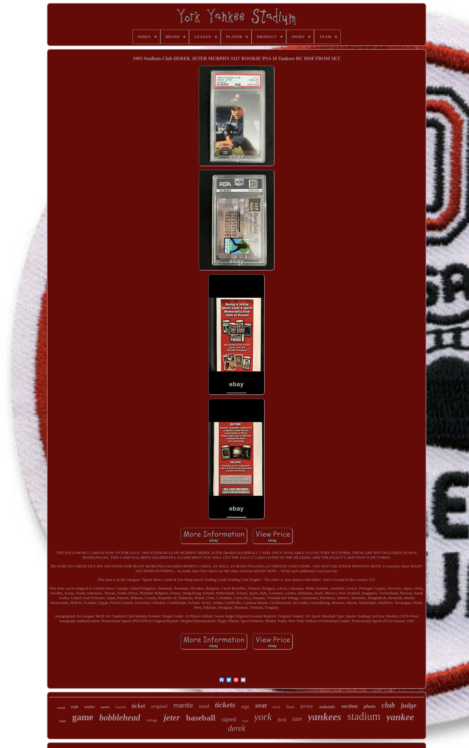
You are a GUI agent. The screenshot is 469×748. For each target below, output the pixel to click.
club (388, 705)
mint (245, 721)
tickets (225, 704)
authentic (327, 707)
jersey (306, 706)
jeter (172, 717)
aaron (105, 707)
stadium (363, 716)
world (61, 707)
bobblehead (119, 717)
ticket (138, 706)
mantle (183, 705)
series (89, 706)
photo (370, 706)
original (159, 706)
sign (245, 706)
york (263, 717)
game (82, 717)
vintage (152, 720)
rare (297, 718)
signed (228, 719)
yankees (324, 716)
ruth (74, 707)
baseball (200, 717)
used (204, 706)
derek (237, 728)
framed (120, 707)
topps (62, 721)
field (282, 719)
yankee (400, 717)
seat (261, 705)
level (276, 707)
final (290, 706)
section (349, 706)
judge (408, 705)
